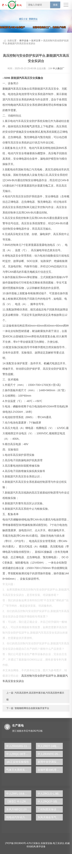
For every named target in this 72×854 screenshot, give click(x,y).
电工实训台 (58, 843)
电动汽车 (16, 104)
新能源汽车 (9, 88)
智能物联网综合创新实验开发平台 (31, 708)
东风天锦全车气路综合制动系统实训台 (50, 817)
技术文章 (36, 40)
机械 (46, 363)
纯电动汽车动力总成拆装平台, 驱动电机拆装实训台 (18, 817)
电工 (48, 185)
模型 (40, 153)
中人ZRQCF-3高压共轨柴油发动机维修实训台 (50, 801)
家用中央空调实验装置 (50, 761)
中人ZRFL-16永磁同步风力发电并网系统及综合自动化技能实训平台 (18, 793)
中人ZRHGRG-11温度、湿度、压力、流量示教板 (18, 746)
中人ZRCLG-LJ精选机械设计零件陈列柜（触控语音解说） (50, 793)
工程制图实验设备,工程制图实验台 (50, 809)
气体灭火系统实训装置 (18, 769)
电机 (32, 271)
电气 (29, 126)
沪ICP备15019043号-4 (16, 843)
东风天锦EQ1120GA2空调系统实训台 (18, 809)
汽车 (21, 77)
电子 (56, 153)
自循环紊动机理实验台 (50, 769)
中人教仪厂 (58, 68)
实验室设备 (46, 843)
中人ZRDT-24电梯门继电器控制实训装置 (50, 746)
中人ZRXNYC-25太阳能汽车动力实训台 (50, 754)
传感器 (43, 546)
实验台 (39, 77)
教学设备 (24, 40)
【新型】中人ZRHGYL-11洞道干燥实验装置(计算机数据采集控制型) (18, 801)
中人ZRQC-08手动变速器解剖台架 (18, 754)
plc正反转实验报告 (18, 761)
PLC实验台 (34, 843)
